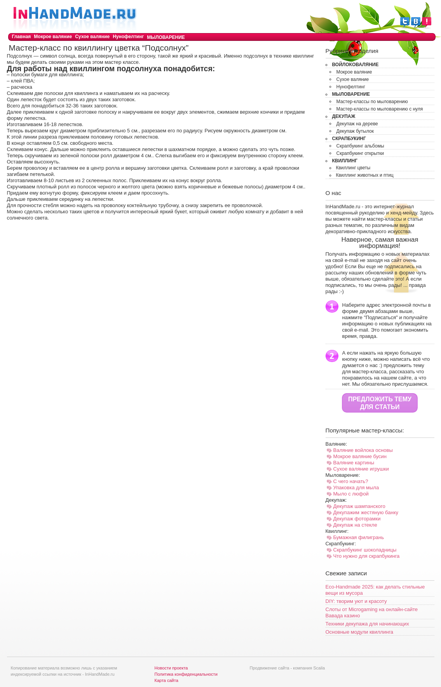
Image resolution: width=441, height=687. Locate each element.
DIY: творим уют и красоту (356, 601)
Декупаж (344, 116)
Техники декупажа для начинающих (367, 624)
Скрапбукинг (349, 138)
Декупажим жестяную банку (366, 512)
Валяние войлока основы (363, 450)
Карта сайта (166, 680)
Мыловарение (166, 37)
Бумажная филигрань (358, 537)
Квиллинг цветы (353, 167)
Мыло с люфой (351, 494)
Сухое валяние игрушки (361, 469)
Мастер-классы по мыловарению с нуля (379, 109)
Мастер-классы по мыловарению (372, 101)
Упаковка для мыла (356, 487)
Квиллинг (345, 160)
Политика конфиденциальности (186, 674)
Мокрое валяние (53, 36)
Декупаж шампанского (359, 506)
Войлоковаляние (355, 64)
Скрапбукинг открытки (360, 153)
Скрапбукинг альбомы (360, 146)
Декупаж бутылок (355, 131)
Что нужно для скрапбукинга (366, 556)
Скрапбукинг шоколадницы (365, 550)
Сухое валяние (92, 36)
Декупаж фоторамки (357, 519)
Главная (21, 36)
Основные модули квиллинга (360, 632)
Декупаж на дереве (357, 124)
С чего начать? (350, 481)
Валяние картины (354, 463)
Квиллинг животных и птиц (365, 175)
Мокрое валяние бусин (360, 456)
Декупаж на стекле (355, 525)
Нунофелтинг (128, 36)
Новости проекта (171, 668)
